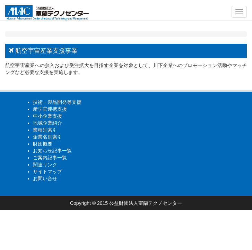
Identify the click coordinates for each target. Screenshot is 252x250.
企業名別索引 (47, 137)
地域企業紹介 (47, 123)
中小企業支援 (47, 116)
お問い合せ (45, 178)
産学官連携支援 (50, 109)
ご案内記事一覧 (50, 157)
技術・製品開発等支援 (57, 102)
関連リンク (45, 164)
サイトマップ (47, 171)
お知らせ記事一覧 (52, 150)
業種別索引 (45, 130)
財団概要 (42, 144)
